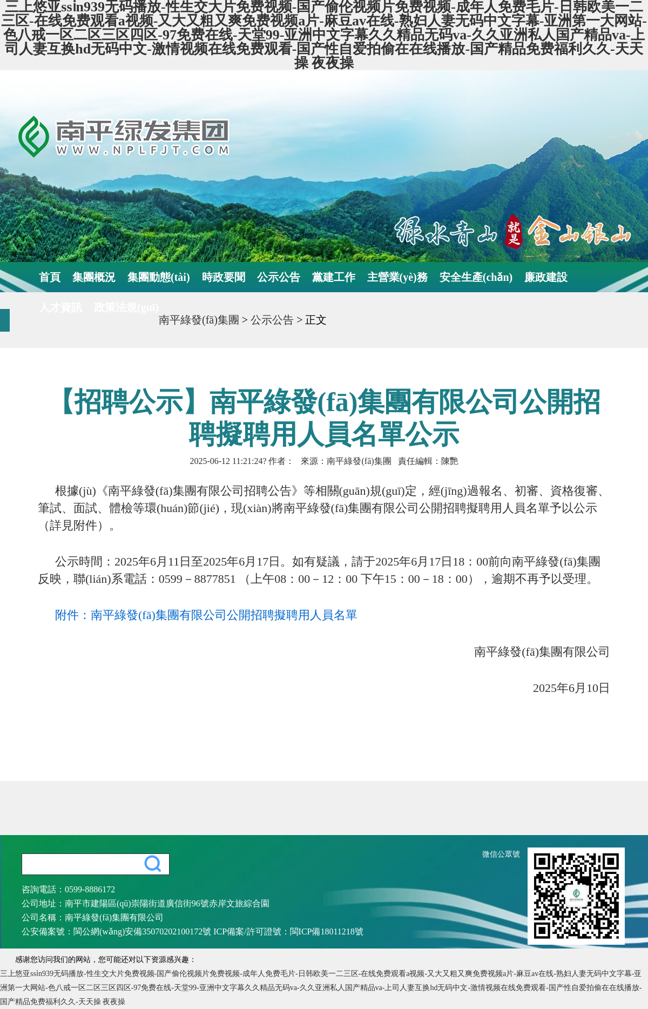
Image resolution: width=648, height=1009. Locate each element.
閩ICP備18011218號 (326, 931)
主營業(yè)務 (397, 277)
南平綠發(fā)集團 (199, 320)
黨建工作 (333, 277)
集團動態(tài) (158, 277)
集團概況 (94, 277)
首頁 (49, 277)
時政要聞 (223, 277)
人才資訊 (60, 307)
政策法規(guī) (126, 307)
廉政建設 (546, 277)
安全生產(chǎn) (476, 277)
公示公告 (278, 277)
